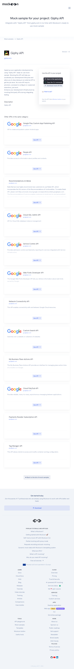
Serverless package (54, 615)
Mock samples (8, 39)
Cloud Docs (20, 576)
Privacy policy (54, 650)
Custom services (54, 599)
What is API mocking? (37, 554)
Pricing (54, 576)
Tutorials (20, 589)
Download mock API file (53, 86)
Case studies (20, 605)
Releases (20, 586)
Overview (54, 573)
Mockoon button (57, 99)
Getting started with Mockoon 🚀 (37, 535)
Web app (54, 608)
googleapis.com (27, 125)
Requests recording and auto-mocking (37, 544)
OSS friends (54, 641)
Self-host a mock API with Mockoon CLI (37, 538)
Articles (19, 599)
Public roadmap (54, 628)
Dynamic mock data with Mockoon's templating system (37, 548)
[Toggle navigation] (69, 8)
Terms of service (54, 647)
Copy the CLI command (53, 82)
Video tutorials (20, 592)
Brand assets (54, 638)
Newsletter (54, 634)
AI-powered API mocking (54, 582)
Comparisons (19, 602)
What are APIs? (37, 551)
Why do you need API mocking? (37, 557)
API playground (20, 621)
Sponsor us (54, 625)
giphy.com (7, 58)
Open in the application (53, 79)
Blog (19, 582)
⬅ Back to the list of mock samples (37, 477)
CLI (54, 612)
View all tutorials (37, 561)
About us (54, 621)
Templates (19, 628)
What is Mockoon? (37, 531)
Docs (19, 573)
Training (19, 595)
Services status (54, 586)
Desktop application (54, 605)
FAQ (19, 579)
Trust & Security (54, 579)
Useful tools (20, 634)
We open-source (54, 589)
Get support (54, 631)
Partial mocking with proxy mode (37, 541)
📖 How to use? (47, 92)
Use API (37, 140)
